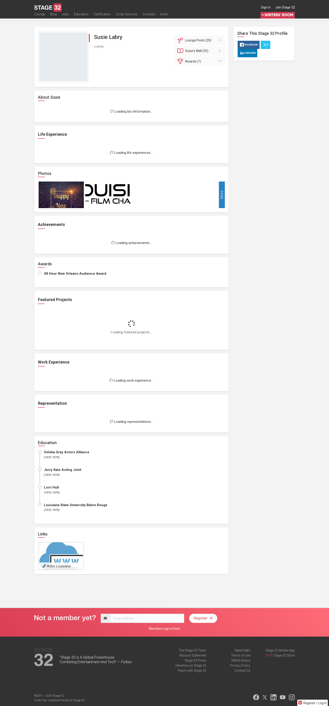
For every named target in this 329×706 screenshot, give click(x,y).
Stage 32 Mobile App (280, 650)
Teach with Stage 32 (192, 670)
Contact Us (242, 670)
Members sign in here (164, 628)
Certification (102, 17)
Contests (148, 17)
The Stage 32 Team (192, 650)
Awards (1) (200, 61)
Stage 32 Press (195, 660)
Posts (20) (200, 40)
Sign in (266, 7)
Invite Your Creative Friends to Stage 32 (59, 700)
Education (81, 17)
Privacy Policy (240, 665)
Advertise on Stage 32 (190, 665)
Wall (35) (200, 51)
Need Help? (242, 650)
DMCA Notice (240, 660)
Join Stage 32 (285, 7)
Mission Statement (192, 655)
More (222, 195)
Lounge (39, 17)
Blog (53, 17)
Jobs (65, 17)
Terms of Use (240, 655)
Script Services (126, 17)
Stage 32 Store (284, 655)
